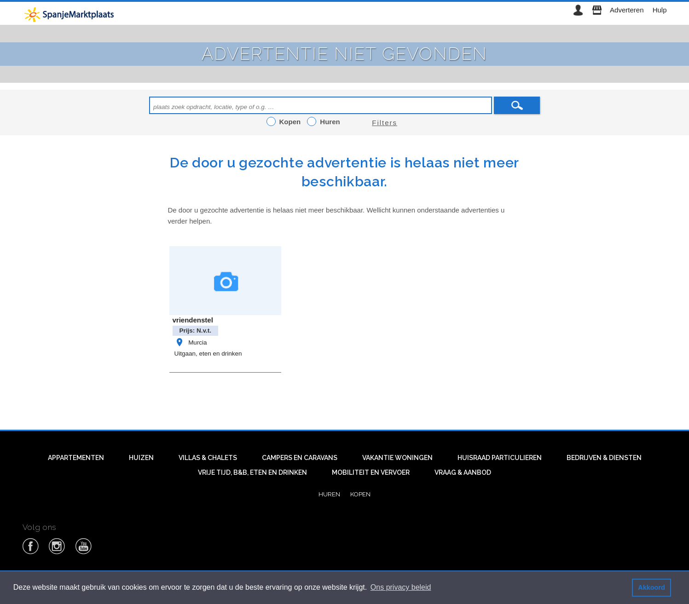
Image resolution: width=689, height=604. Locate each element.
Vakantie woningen (397, 457)
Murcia (190, 342)
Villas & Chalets (208, 457)
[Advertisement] (344, 399)
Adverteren (626, 10)
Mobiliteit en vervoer (371, 472)
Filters (384, 123)
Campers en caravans (299, 457)
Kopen (360, 494)
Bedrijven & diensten (604, 457)
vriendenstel (193, 320)
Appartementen (76, 457)
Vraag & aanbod (462, 472)
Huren (329, 494)
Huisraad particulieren (499, 457)
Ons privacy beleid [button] (401, 587)
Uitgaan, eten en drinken (208, 353)
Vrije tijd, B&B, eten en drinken (252, 472)
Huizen (141, 457)
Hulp (660, 10)
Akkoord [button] (651, 587)
